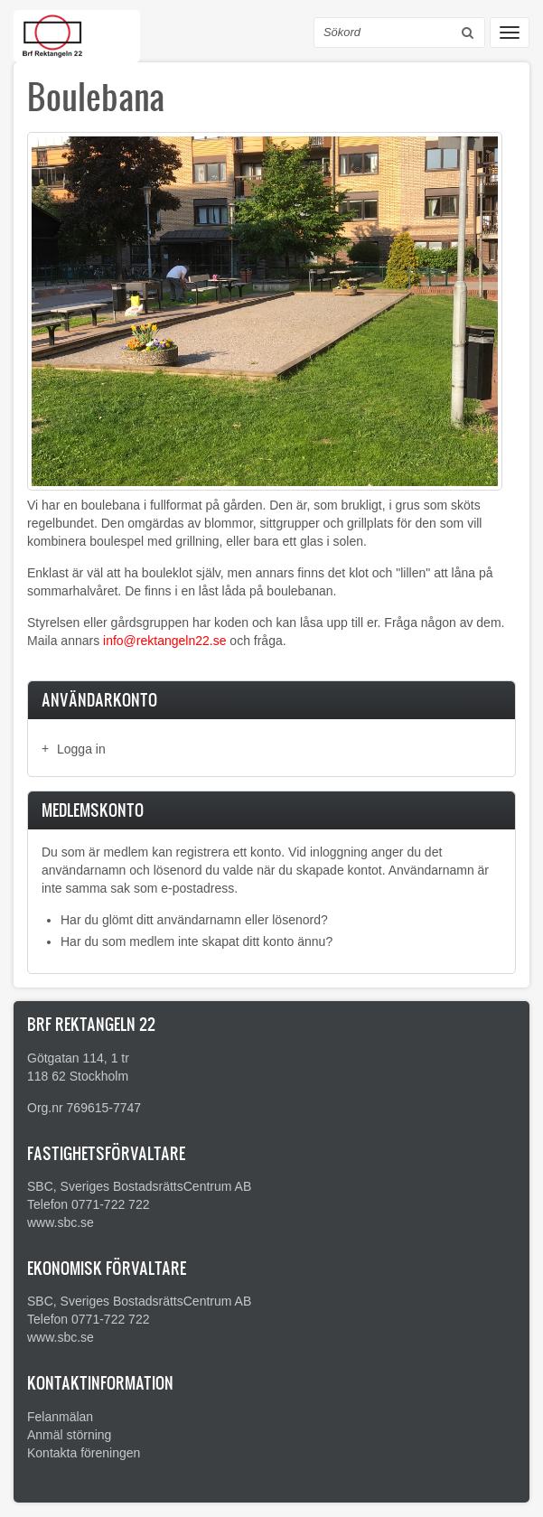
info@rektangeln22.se (164, 640)
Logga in (81, 749)
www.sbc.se (60, 1222)
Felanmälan (60, 1416)
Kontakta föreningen (83, 1453)
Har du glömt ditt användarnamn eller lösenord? (194, 920)
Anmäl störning (69, 1435)
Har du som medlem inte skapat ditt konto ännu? (196, 941)
